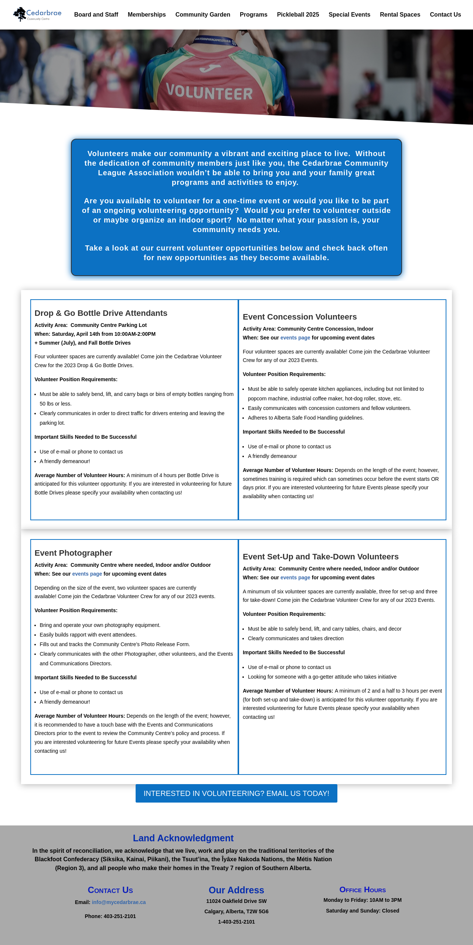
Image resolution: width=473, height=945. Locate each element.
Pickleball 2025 (298, 15)
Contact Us (445, 15)
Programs (254, 15)
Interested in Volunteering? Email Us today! (237, 793)
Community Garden (203, 15)
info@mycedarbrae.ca (119, 902)
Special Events (349, 15)
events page (295, 338)
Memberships (147, 15)
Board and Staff (96, 15)
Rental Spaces (400, 15)
